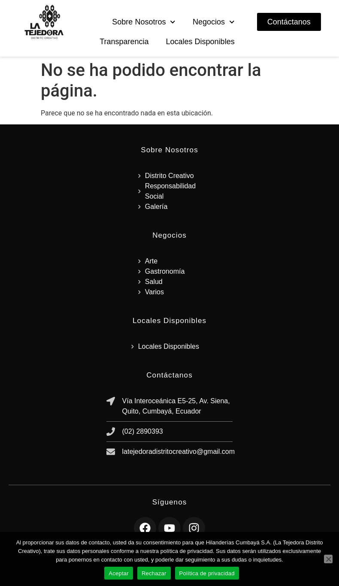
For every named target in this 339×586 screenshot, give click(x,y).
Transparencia (124, 41)
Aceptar (119, 573)
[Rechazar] (328, 559)
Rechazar (154, 573)
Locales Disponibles (200, 41)
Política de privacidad (207, 573)
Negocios (214, 22)
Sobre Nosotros (144, 22)
